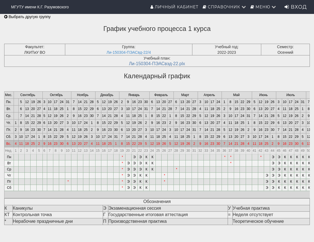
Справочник (224, 6)
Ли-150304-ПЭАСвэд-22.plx (157, 63)
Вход (296, 7)
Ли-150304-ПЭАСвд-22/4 (129, 52)
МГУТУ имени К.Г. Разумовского (40, 7)
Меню (263, 6)
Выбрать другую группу (27, 16)
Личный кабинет (174, 6)
